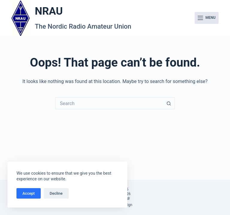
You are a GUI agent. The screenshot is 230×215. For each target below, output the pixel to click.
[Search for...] (109, 103)
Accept (28, 193)
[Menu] (207, 18)
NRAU (49, 11)
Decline (56, 193)
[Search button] (169, 103)
